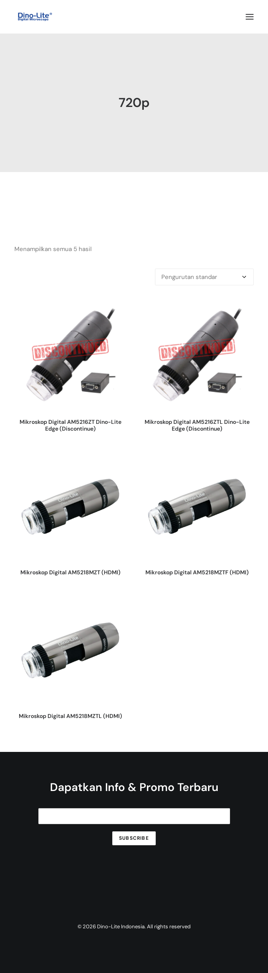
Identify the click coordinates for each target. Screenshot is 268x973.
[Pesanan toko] (204, 277)
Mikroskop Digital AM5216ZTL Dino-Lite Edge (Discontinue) (197, 425)
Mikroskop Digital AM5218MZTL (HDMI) (70, 716)
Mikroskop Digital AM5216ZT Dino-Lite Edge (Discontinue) (70, 425)
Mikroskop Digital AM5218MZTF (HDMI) (197, 572)
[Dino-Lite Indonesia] (35, 17)
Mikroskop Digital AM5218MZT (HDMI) (70, 572)
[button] (249, 17)
